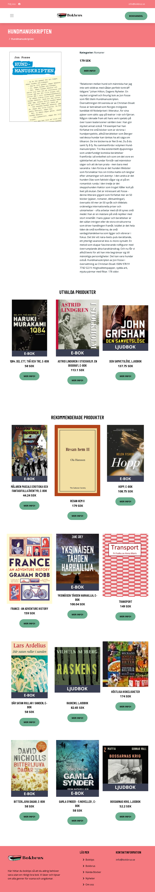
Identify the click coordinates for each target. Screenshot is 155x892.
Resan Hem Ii (77, 501)
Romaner (99, 52)
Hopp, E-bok (125, 486)
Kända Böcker (93, 872)
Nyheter (90, 878)
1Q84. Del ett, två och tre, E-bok (29, 361)
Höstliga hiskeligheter (125, 691)
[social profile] (19, 4)
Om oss (90, 884)
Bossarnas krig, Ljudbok (125, 801)
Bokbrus (90, 866)
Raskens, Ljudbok (77, 703)
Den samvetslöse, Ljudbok (125, 361)
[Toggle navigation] (12, 15)
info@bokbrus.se (137, 4)
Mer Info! (89, 70)
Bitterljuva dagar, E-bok (29, 801)
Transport (125, 601)
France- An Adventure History (29, 608)
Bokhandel (136, 15)
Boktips (90, 859)
